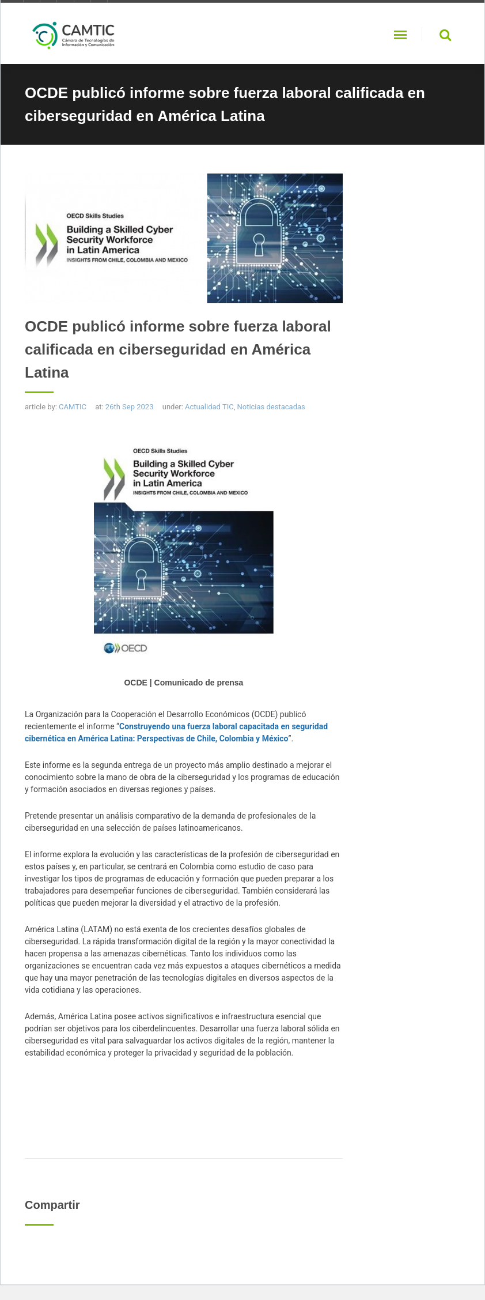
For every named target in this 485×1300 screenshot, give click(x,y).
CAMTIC (72, 406)
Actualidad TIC (209, 406)
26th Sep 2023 (129, 406)
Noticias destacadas (271, 406)
